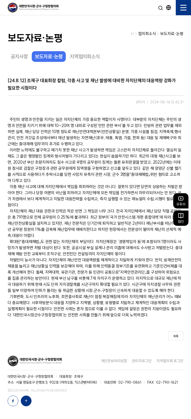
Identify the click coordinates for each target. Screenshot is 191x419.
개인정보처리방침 (114, 360)
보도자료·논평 (49, 56)
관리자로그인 (141, 360)
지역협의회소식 (85, 56)
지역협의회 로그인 (169, 360)
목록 (175, 336)
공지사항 (19, 56)
